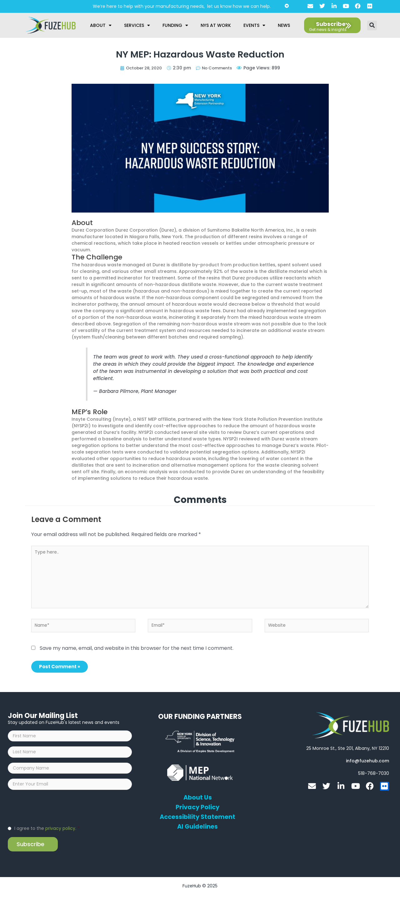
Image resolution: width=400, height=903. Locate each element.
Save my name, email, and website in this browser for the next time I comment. (136, 649)
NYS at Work (216, 25)
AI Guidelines (197, 828)
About (101, 25)
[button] (372, 25)
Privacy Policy (197, 809)
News (284, 25)
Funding (175, 25)
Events (254, 25)
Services (137, 25)
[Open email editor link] (367, 762)
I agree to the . (47, 836)
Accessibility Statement (197, 818)
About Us (197, 799)
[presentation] (55, 815)
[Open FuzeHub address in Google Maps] (347, 750)
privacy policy (60, 836)
